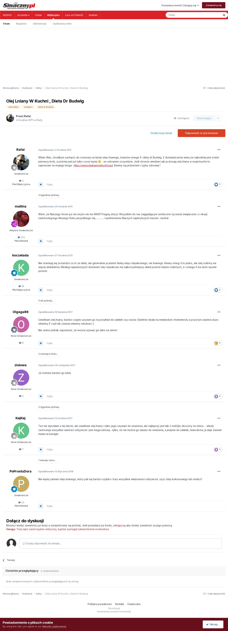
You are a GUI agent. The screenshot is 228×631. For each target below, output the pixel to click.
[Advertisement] (114, 51)
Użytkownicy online (62, 23)
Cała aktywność (74, 15)
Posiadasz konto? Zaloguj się (180, 5)
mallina (20, 206)
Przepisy (7, 15)
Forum (38, 15)
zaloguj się (119, 525)
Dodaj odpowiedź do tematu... (42, 543)
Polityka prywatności (100, 604)
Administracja (39, 23)
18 (21, 286)
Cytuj (49, 184)
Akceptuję (214, 624)
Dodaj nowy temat (161, 133)
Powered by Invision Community (114, 611)
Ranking (93, 15)
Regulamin (21, 23)
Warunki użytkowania (54, 626)
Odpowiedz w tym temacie (201, 133)
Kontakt (119, 604)
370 (21, 237)
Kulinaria (23, 15)
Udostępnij (181, 118)
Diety (39, 120)
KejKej (20, 418)
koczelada (20, 255)
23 (21, 502)
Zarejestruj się (214, 5)
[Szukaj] (185, 15)
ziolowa (20, 365)
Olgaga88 (20, 312)
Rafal (27, 116)
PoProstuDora (21, 471)
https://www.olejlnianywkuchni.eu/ (93, 165)
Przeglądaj (53, 16)
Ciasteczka (133, 604)
